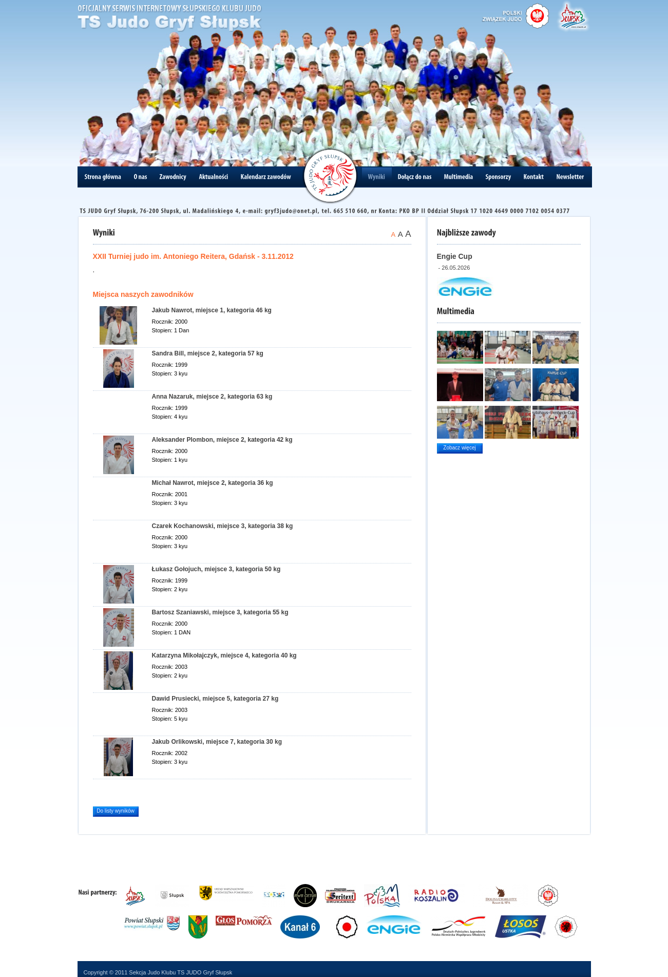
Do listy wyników (115, 811)
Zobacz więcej (459, 447)
